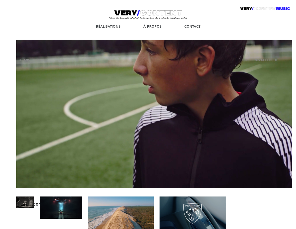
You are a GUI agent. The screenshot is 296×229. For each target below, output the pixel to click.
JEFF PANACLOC (261, 60)
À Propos (152, 26)
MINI (25, 60)
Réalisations (108, 26)
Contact (192, 26)
